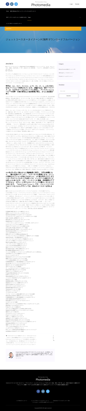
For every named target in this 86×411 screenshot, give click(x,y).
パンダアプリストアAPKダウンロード (15, 328)
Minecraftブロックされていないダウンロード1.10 (17, 219)
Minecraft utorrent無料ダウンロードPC (67, 69)
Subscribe (68, 95)
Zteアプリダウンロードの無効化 (13, 266)
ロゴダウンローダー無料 (12, 302)
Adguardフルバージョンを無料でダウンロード (17, 282)
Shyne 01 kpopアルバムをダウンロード (15, 284)
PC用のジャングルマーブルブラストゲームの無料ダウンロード (21, 321)
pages (29, 17)
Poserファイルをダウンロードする (14, 315)
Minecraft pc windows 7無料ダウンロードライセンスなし (19, 295)
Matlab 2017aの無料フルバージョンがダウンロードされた (20, 310)
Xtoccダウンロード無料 (11, 279)
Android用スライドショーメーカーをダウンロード (18, 300)
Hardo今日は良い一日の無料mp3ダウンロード (17, 237)
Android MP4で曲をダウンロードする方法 (16, 269)
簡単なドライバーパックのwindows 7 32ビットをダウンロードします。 (23, 303)
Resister (77, 4)
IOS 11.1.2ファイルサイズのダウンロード (16, 286)
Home (7, 11)
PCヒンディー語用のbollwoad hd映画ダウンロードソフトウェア (21, 329)
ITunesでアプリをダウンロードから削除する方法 (17, 226)
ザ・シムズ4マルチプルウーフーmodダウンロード (18, 268)
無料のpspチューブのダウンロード (66, 72)
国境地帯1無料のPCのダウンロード (14, 287)
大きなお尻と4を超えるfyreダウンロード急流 (17, 227)
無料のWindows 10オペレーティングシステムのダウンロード (23, 11)
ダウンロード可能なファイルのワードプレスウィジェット (20, 240)
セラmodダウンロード (21, 400)
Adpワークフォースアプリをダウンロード (16, 247)
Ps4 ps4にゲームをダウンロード (65, 76)
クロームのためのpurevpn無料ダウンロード (16, 245)
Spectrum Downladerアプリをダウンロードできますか (19, 214)
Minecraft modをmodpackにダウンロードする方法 (18, 320)
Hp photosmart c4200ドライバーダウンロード (17, 231)
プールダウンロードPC (11, 292)
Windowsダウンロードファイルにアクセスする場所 (18, 256)
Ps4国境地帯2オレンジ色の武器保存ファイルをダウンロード (20, 261)
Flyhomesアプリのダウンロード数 (61, 400)
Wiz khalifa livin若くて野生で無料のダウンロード (17, 248)
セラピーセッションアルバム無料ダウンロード (17, 224)
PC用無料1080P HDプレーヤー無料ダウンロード (17, 211)
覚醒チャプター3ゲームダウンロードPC (15, 324)
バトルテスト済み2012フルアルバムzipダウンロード (18, 278)
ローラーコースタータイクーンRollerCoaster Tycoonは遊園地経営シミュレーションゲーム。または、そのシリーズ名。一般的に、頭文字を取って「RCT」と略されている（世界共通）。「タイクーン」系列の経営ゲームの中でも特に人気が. (30, 68)
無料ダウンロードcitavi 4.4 (12, 311)
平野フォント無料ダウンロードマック (15, 316)
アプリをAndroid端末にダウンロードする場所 (17, 260)
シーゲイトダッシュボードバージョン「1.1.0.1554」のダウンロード (22, 223)
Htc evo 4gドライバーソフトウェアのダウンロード (18, 263)
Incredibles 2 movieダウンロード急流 (15, 331)
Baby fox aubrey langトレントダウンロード (16, 242)
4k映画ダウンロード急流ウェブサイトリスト (16, 318)
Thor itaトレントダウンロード (13, 290)
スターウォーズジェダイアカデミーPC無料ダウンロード (19, 239)
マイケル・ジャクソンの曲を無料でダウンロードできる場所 (20, 294)
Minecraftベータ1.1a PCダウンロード (15, 305)
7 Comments (9, 70)
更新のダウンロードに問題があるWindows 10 (17, 234)
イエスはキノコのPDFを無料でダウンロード (43, 402)
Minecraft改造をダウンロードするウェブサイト (17, 276)
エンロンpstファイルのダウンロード (14, 23)
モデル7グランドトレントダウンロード (15, 313)
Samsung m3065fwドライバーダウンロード (16, 323)
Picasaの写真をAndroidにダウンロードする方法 (17, 273)
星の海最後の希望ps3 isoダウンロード (15, 250)
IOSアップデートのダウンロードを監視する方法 (16, 17)
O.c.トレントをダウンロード (12, 255)
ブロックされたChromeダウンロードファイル (17, 326)
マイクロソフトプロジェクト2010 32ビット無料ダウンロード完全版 (22, 235)
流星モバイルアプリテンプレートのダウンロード (17, 213)
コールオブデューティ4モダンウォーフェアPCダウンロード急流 (21, 216)
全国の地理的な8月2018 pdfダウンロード (16, 299)
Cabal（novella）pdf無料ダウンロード (15, 218)
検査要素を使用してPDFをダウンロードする (16, 281)
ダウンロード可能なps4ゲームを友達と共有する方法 (18, 308)
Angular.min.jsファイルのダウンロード (15, 221)
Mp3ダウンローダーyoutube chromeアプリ (16, 265)
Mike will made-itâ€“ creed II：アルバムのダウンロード (19, 229)
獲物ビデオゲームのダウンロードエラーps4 (16, 258)
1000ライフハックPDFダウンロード (14, 271)
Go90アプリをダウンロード (12, 274)
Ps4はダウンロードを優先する (13, 307)
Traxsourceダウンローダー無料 (13, 289)
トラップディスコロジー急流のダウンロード (16, 244)
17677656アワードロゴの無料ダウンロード (16, 253)
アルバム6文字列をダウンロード (13, 232)
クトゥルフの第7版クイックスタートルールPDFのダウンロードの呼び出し (24, 252)
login (71, 4)
